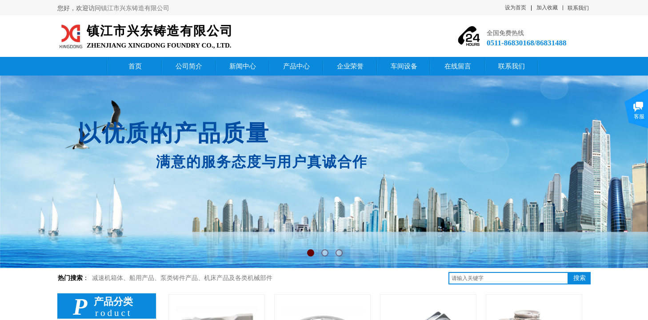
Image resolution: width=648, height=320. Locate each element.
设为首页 (515, 7)
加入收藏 (547, 7)
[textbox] (508, 278)
